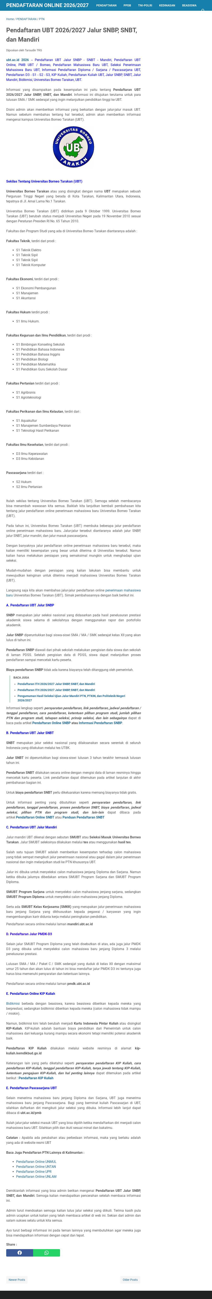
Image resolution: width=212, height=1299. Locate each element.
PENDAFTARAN (106, 5)
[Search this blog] (203, 10)
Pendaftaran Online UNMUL (36, 1162)
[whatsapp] (46, 1253)
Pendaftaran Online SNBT (35, 817)
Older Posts (130, 1279)
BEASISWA (189, 5)
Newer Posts (17, 1279)
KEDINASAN (167, 5)
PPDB (127, 5)
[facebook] (19, 1253)
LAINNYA (16, 16)
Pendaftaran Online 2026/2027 (47, 5)
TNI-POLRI (145, 5)
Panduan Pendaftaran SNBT (84, 817)
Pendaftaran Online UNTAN (36, 1167)
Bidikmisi (13, 1004)
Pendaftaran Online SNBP (51, 723)
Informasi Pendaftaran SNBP (100, 723)
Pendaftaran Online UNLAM (36, 1177)
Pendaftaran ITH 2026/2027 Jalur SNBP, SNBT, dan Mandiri (56, 684)
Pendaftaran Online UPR (34, 1172)
